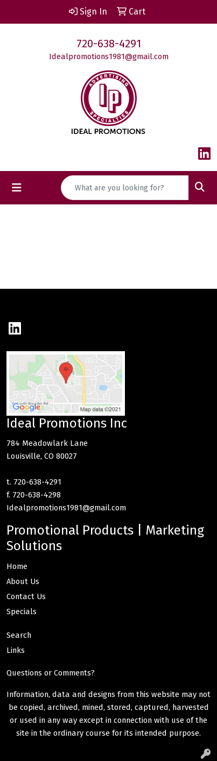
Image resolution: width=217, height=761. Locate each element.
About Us (22, 581)
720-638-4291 (108, 43)
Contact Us (26, 596)
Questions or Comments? (50, 673)
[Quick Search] (125, 187)
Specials (21, 611)
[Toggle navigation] (16, 187)
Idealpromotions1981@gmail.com (109, 56)
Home (16, 566)
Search (18, 635)
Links (15, 650)
